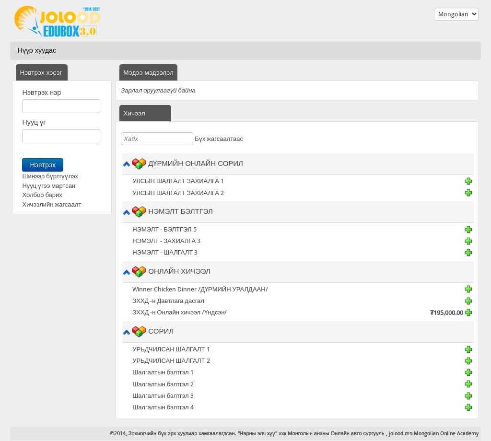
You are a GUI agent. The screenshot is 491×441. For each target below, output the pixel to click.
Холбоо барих (42, 194)
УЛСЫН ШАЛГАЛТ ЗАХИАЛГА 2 (178, 193)
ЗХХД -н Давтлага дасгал (168, 300)
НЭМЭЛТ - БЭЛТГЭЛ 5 (164, 229)
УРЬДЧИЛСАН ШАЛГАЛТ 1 (171, 349)
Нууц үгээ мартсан (48, 185)
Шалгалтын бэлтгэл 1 (162, 372)
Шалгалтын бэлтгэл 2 (162, 384)
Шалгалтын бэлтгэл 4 (162, 407)
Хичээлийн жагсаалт (51, 204)
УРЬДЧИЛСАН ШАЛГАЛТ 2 (171, 360)
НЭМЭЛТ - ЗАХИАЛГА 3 (166, 240)
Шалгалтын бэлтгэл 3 (162, 395)
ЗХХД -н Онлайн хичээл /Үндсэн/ (179, 312)
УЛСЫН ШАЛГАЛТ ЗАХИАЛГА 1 (178, 181)
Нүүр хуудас (36, 50)
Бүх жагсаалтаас (219, 138)
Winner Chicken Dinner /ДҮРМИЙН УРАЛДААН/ (200, 289)
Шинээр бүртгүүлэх (50, 176)
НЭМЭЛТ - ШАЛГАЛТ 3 (165, 252)
